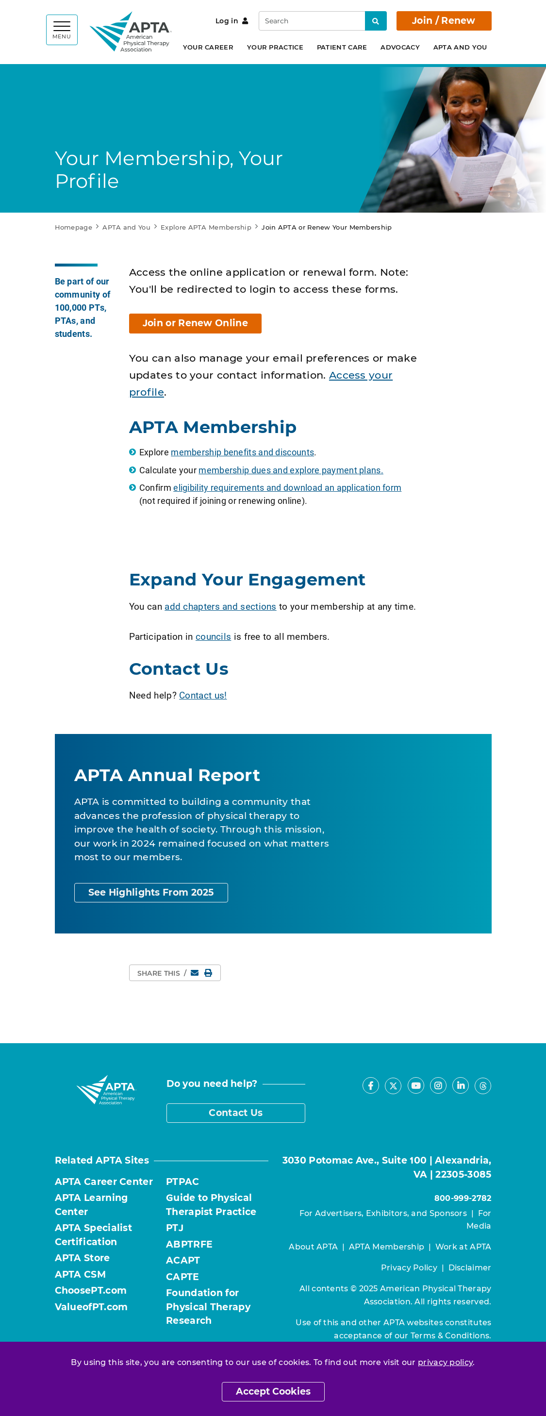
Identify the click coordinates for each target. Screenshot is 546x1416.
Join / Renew (444, 20)
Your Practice (275, 47)
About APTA (313, 1246)
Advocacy (400, 47)
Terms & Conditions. (451, 1335)
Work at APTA (463, 1246)
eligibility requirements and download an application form (287, 487)
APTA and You (460, 47)
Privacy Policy (409, 1267)
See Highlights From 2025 (151, 892)
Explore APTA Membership (206, 227)
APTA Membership (387, 1246)
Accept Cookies (273, 1391)
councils (213, 636)
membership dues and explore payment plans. (291, 470)
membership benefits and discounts (242, 452)
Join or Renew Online (195, 323)
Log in (231, 21)
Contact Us (236, 1112)
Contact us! (203, 695)
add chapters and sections (221, 606)
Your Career (208, 47)
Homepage (73, 227)
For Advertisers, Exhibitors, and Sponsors (383, 1213)
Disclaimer (470, 1267)
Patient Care (342, 47)
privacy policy (445, 1362)
